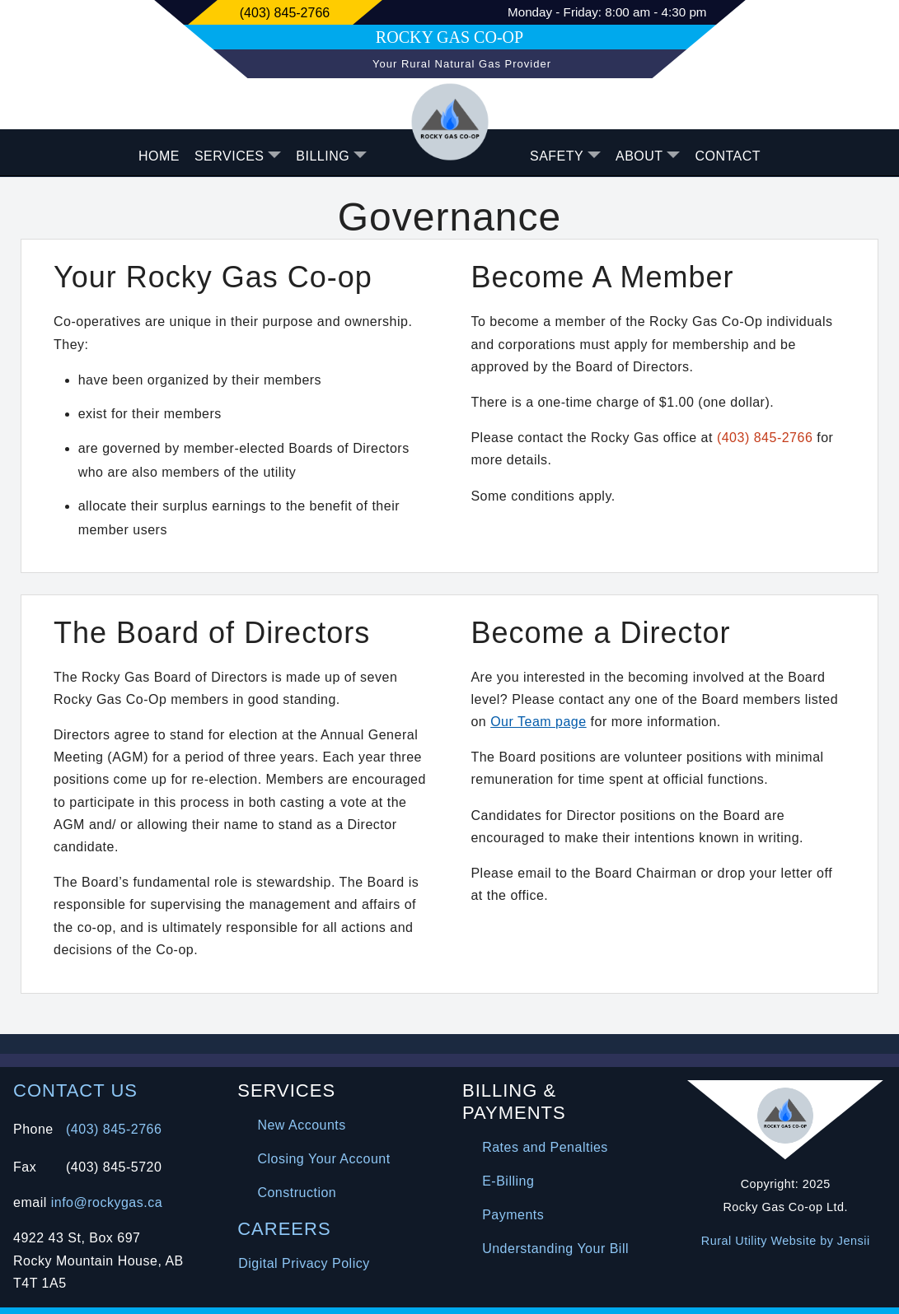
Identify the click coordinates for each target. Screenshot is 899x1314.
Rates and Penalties (545, 1147)
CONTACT (728, 156)
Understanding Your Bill (555, 1249)
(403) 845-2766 (764, 438)
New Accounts (301, 1125)
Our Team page (538, 722)
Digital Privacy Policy (303, 1263)
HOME (159, 156)
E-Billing (508, 1181)
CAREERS (283, 1228)
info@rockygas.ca (106, 1202)
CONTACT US (75, 1090)
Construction (296, 1193)
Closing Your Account (323, 1159)
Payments (513, 1215)
